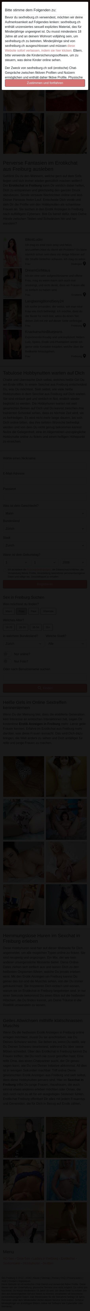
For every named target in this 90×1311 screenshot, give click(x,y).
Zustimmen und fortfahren (45, 83)
